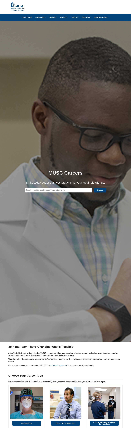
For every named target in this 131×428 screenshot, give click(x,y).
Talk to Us (74, 17)
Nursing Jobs (26, 423)
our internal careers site (58, 365)
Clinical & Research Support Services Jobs (104, 423)
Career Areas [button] (39, 17)
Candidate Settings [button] (100, 17)
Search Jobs (86, 17)
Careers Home (27, 17)
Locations (52, 17)
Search (100, 190)
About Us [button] (63, 17)
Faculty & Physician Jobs (65, 423)
